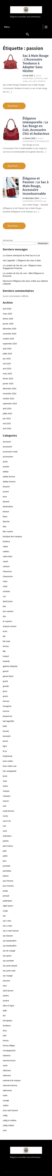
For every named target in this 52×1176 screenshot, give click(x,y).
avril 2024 (7, 428)
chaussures (8, 576)
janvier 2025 (8, 383)
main (45, 78)
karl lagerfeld (8, 721)
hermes (6, 701)
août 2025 (7, 349)
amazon (6, 486)
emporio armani (9, 626)
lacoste (6, 731)
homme (6, 711)
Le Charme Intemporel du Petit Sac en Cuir (21, 255)
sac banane (8, 936)
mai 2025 (7, 364)
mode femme (8, 811)
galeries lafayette (10, 666)
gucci (5, 691)
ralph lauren (8, 906)
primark (6, 896)
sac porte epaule (10, 966)
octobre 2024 (8, 398)
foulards (6, 661)
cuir (4, 596)
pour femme (8, 881)
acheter (6, 467)
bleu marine (8, 531)
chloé (5, 586)
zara (5, 1130)
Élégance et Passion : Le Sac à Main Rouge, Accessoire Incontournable (35, 186)
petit (4, 851)
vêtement (7, 1070)
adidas (5, 472)
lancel (5, 741)
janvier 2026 (8, 324)
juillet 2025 (7, 354)
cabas (5, 546)
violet (5, 1095)
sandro (6, 996)
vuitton (5, 1105)
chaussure (7, 571)
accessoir (7, 442)
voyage (6, 1100)
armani (6, 491)
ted (4, 1015)
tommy (6, 1040)
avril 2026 (7, 309)
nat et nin (7, 821)
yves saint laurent (10, 1110)
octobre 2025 (8, 339)
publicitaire (7, 901)
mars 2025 (7, 373)
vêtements (7, 1090)
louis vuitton (8, 761)
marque (6, 791)
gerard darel (8, 676)
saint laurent (8, 991)
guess (5, 696)
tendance (42, 81)
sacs (35, 81)
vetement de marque (12, 1080)
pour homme (8, 886)
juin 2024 (7, 418)
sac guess (7, 956)
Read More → (14, 105)
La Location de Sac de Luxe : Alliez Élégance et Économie (23, 274)
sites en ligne (8, 1006)
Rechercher (8, 240)
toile (4, 1035)
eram (5, 631)
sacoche (6, 981)
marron (6, 801)
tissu (5, 1030)
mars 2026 (7, 314)
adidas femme (9, 477)
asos (5, 496)
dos (4, 616)
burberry (6, 541)
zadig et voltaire (9, 1120)
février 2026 (8, 319)
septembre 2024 (10, 403)
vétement (7, 1075)
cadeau (6, 551)
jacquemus (7, 716)
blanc (5, 516)
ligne (5, 746)
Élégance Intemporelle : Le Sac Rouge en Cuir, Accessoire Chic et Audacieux (35, 126)
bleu (4, 526)
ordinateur (7, 836)
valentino (7, 1055)
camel (5, 561)
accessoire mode (10, 452)
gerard (5, 671)
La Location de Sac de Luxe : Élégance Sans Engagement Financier (22, 266)
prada (5, 891)
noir (4, 826)
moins (5, 816)
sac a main (7, 926)
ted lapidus (7, 1020)
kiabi (5, 726)
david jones (8, 601)
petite (5, 856)
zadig (5, 1115)
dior (4, 606)
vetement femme (10, 1085)
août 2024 (7, 408)
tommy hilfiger (9, 1045)
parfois (6, 841)
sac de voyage (9, 951)
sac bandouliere (10, 941)
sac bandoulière (10, 946)
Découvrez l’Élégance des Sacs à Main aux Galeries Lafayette (25, 282)
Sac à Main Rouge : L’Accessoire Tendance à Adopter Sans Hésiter (35, 63)
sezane (6, 1001)
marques (6, 796)
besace (6, 511)
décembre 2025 (9, 329)
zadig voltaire (8, 1125)
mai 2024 (7, 423)
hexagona (7, 706)
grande (6, 686)
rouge (24, 81)
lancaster (7, 736)
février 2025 (8, 378)
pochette (6, 866)
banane (6, 501)
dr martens (7, 621)
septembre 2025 (10, 344)
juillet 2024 (7, 413)
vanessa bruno (9, 1060)
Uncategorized (42, 141)
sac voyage (8, 976)
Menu (7, 27)
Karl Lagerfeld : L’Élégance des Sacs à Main (22, 260)
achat (5, 462)
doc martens (8, 611)
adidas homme (9, 481)
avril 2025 (7, 369)
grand (5, 681)
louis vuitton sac (10, 766)
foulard (6, 656)
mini (4, 806)
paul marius (8, 846)
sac (30, 81)
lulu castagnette (9, 771)
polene (6, 876)
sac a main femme (11, 931)
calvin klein (7, 556)
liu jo (5, 751)
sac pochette (8, 961)
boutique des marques (12, 536)
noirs (5, 831)
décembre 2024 (9, 388)
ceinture (6, 566)
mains (5, 786)
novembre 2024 (9, 393)
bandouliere (8, 506)
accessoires (8, 457)
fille (4, 651)
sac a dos (7, 921)
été (4, 636)
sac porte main (9, 971)
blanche (6, 521)
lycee (5, 776)
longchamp (7, 756)
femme (39, 78)
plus (4, 861)
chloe (5, 581)
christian (6, 591)
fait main (6, 641)
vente (5, 1065)
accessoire (7, 447)
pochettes (7, 871)
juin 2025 (7, 359)
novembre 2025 (9, 334)
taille (5, 1011)
